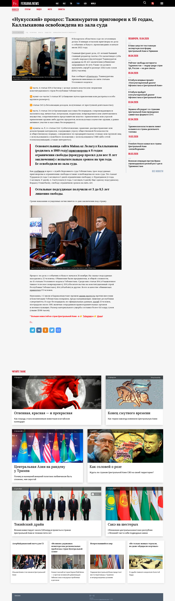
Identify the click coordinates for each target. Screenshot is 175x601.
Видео (40, 9)
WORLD (95, 3)
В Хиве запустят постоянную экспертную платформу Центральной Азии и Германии (143, 48)
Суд (27, 32)
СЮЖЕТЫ (62, 9)
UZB (86, 3)
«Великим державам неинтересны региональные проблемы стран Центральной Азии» (67, 547)
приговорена (78, 150)
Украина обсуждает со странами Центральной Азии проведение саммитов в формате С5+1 (144, 112)
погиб (96, 301)
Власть (40, 32)
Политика (33, 32)
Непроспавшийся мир (102, 543)
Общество (48, 32)
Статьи (28, 9)
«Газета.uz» (92, 76)
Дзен (99, 316)
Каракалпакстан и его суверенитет (64, 32)
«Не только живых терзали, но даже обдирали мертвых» (145, 544)
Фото (51, 9)
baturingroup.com (104, 598)
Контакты (17, 594)
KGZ (64, 3)
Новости (15, 9)
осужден (76, 62)
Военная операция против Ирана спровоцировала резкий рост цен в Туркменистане (145, 163)
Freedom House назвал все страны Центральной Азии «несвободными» (144, 146)
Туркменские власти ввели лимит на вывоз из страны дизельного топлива (144, 129)
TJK (72, 3)
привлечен (35, 290)
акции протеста (87, 295)
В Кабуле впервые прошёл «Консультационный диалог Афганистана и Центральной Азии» (145, 83)
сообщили (39, 171)
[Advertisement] (87, 353)
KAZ (57, 3)
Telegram (87, 316)
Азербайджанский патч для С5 (26, 544)
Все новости (157, 171)
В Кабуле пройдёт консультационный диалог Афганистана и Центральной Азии (144, 95)
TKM (79, 3)
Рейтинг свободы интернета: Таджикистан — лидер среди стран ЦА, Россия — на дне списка (145, 65)
